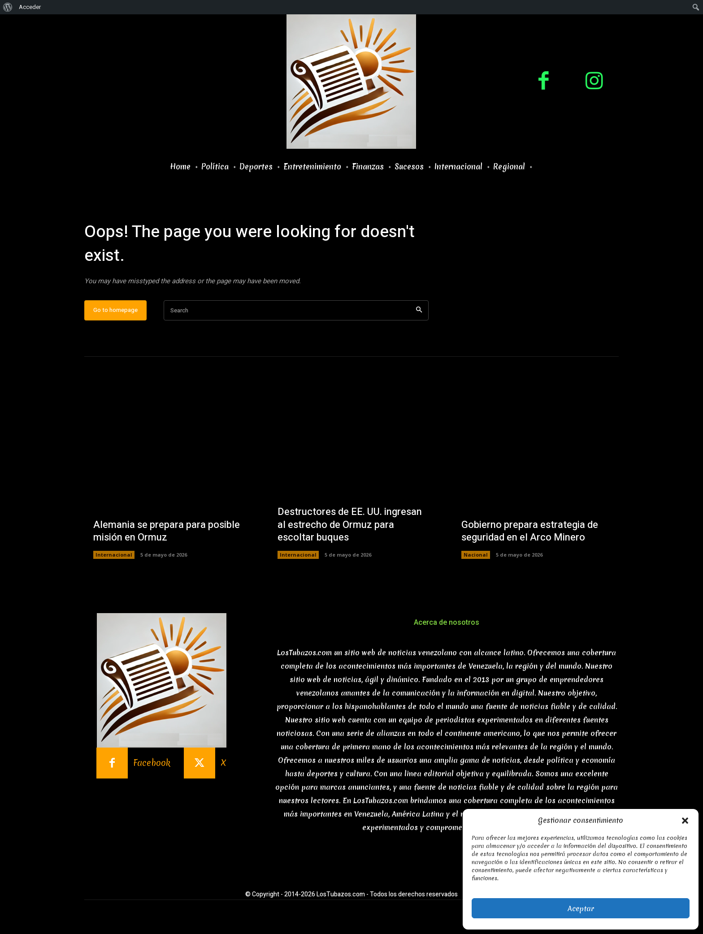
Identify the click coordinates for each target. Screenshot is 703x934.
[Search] (419, 310)
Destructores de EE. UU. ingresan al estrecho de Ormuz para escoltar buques (350, 525)
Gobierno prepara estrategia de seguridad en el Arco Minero (529, 531)
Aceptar (581, 908)
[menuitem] (8, 7)
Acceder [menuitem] (30, 7)
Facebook (151, 763)
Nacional (476, 554)
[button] (685, 820)
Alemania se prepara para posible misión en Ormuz (166, 531)
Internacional (113, 554)
